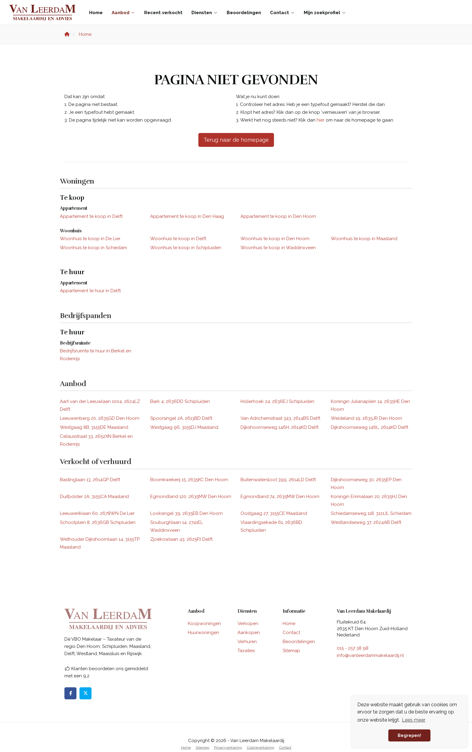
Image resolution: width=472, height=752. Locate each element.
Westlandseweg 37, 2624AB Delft (366, 522)
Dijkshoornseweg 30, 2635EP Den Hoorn (366, 483)
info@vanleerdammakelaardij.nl (370, 655)
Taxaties (246, 650)
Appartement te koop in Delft (91, 216)
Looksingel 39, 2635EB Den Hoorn (186, 513)
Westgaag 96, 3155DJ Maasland (184, 427)
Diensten (204, 12)
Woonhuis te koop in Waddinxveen (278, 247)
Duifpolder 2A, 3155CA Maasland (94, 496)
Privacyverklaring (228, 747)
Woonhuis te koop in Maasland (364, 238)
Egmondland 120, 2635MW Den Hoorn (190, 496)
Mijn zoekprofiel (325, 12)
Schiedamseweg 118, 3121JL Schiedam (371, 513)
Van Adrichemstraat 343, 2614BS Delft (280, 418)
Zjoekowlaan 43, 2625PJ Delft (181, 539)
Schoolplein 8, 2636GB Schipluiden (97, 522)
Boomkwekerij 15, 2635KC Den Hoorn (189, 479)
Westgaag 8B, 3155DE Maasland (94, 427)
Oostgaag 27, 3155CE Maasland (274, 513)
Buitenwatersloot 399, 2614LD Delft (278, 479)
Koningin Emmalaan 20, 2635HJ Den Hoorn (369, 500)
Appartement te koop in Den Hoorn (278, 216)
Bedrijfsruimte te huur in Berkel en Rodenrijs (95, 354)
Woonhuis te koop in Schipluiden (185, 247)
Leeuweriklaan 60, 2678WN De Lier (97, 513)
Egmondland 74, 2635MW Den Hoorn (280, 496)
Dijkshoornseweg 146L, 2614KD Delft (369, 427)
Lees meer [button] (413, 720)
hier (320, 120)
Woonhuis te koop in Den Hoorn (275, 238)
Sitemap (291, 650)
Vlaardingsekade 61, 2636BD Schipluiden (271, 526)
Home (96, 12)
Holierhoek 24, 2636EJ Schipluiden (277, 401)
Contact (282, 12)
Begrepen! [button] (409, 735)
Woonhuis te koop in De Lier (90, 238)
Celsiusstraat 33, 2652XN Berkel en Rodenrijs (96, 440)
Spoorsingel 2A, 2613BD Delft (181, 418)
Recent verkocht (163, 12)
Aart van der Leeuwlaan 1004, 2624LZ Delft (100, 405)
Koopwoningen (204, 623)
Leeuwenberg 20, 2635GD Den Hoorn (99, 418)
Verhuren (247, 641)
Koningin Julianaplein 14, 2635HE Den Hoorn (370, 405)
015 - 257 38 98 (352, 648)
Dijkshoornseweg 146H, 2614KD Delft (279, 427)
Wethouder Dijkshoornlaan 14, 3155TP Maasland (100, 543)
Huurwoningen (203, 632)
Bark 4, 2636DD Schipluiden (180, 401)
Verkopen (248, 623)
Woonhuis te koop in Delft (178, 238)
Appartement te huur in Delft (90, 290)
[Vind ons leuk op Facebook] (70, 693)
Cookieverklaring (260, 747)
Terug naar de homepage (236, 140)
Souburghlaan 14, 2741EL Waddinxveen (176, 526)
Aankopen (249, 632)
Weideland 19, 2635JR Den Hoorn (366, 418)
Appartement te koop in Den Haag (187, 216)
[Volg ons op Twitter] (85, 693)
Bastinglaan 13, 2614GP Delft (90, 479)
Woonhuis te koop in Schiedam (93, 247)
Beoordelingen (244, 12)
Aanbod (123, 12)
